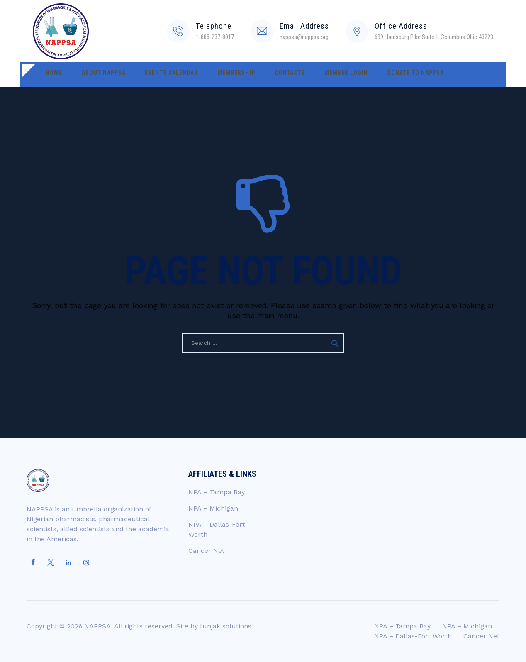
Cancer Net (206, 551)
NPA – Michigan (213, 508)
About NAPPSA (92, 74)
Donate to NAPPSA (367, 74)
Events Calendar (153, 74)
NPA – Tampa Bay (216, 492)
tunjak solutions (225, 626)
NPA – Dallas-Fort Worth (413, 636)
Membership (210, 74)
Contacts (256, 74)
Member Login (305, 74)
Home (50, 74)
